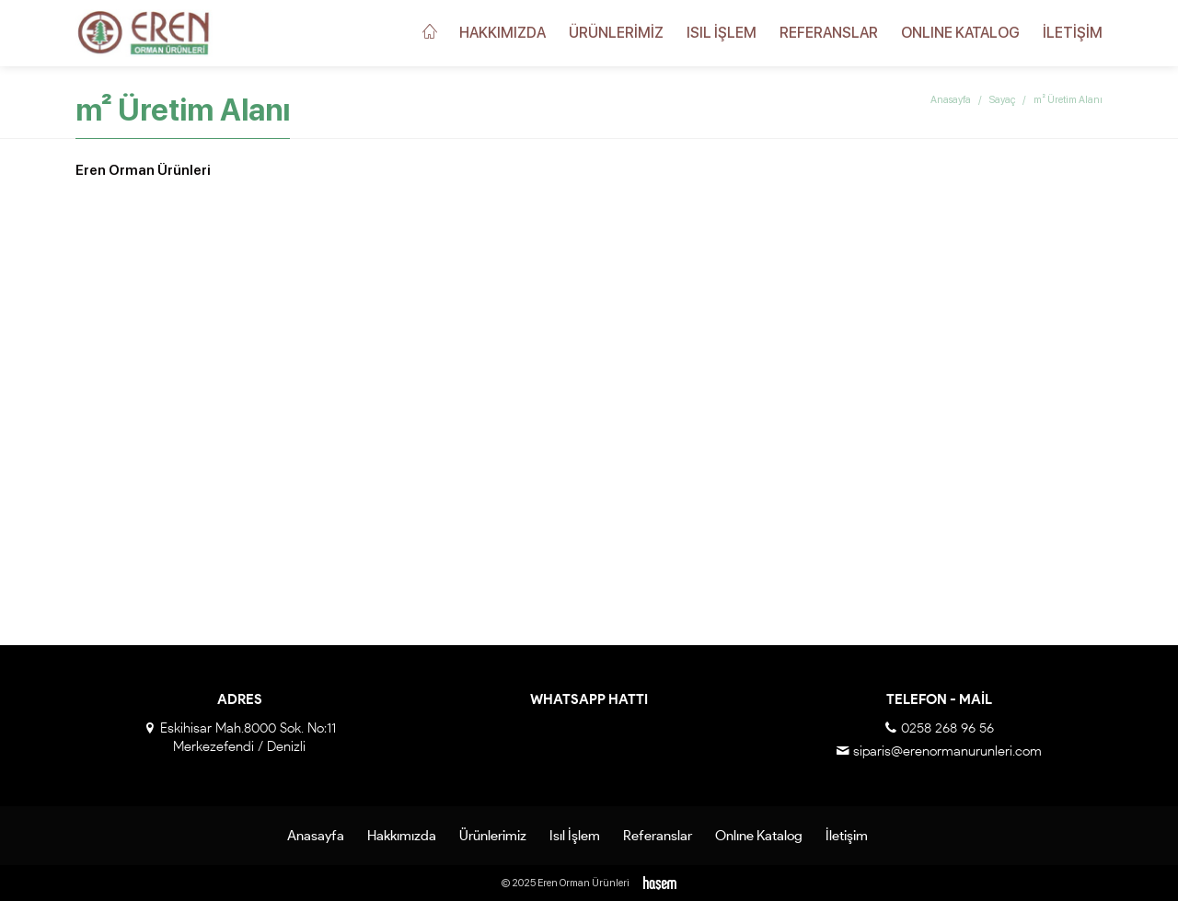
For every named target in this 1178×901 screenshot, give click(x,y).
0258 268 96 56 (947, 728)
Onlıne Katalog (960, 32)
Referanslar (829, 32)
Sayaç (1002, 100)
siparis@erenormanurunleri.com (947, 751)
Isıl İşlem (721, 32)
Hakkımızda (502, 32)
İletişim (1073, 32)
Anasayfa (950, 100)
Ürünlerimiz (616, 32)
